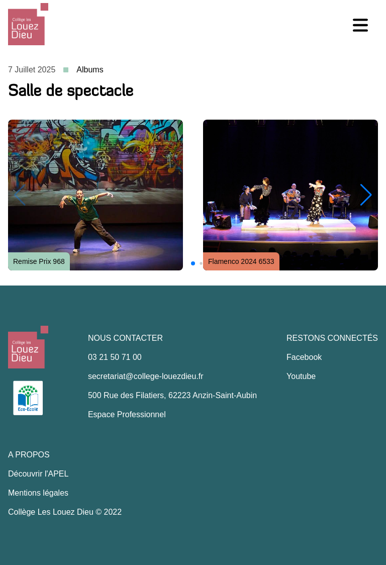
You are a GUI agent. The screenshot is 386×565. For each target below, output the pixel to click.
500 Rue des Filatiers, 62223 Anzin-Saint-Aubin (172, 395)
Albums (89, 69)
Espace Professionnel (127, 414)
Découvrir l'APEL (38, 473)
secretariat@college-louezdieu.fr (146, 376)
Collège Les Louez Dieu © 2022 (65, 512)
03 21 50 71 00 (115, 357)
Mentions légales (38, 493)
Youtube (301, 376)
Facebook (304, 357)
